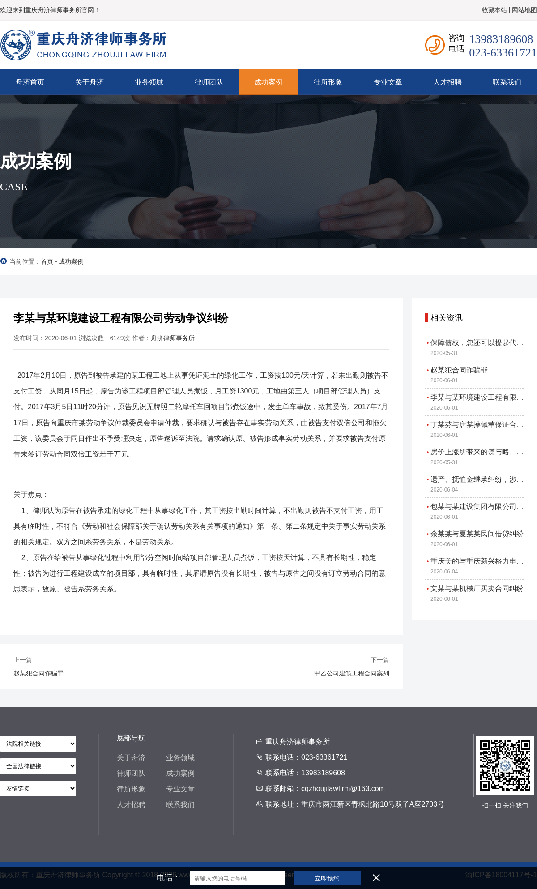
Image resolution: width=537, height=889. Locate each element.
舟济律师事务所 (173, 338)
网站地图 (524, 9)
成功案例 (71, 261)
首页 (47, 261)
